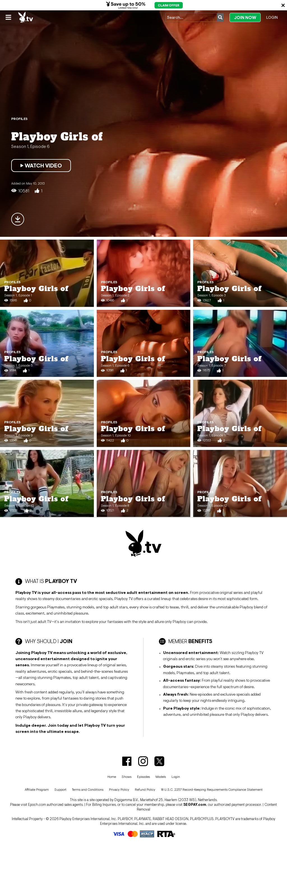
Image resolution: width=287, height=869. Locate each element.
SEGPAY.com (194, 804)
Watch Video (41, 165)
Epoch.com (37, 804)
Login (272, 17)
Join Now (245, 17)
